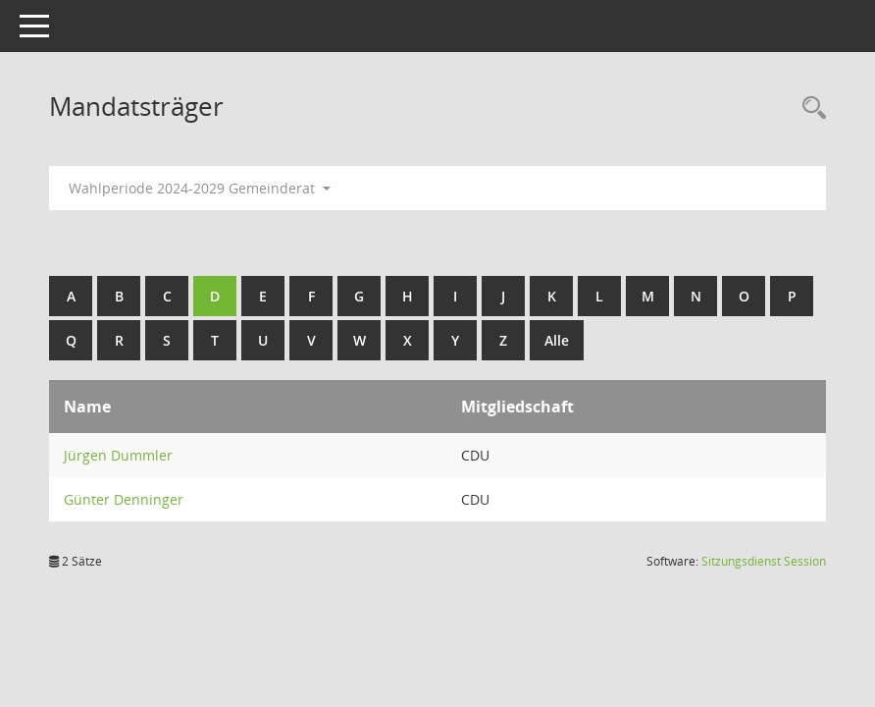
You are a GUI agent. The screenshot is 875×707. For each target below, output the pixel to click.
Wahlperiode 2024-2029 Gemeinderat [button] (200, 188)
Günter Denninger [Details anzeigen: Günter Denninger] (123, 499)
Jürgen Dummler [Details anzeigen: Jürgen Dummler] (118, 455)
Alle (556, 340)
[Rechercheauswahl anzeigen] (809, 108)
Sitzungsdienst (763, 561)
